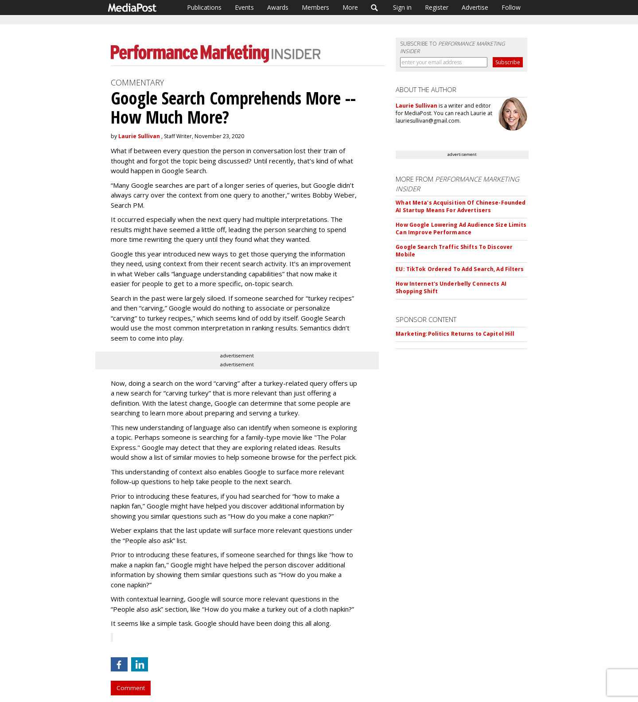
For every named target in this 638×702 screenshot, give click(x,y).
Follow (511, 7)
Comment (131, 688)
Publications (204, 7)
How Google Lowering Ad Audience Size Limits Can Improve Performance (461, 228)
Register (436, 7)
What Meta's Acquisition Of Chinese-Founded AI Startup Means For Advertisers (460, 206)
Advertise (475, 7)
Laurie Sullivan (139, 136)
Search (375, 7)
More (350, 7)
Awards (277, 7)
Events (244, 7)
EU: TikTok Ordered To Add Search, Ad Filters (460, 269)
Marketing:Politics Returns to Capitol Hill (455, 333)
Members (315, 7)
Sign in (402, 7)
